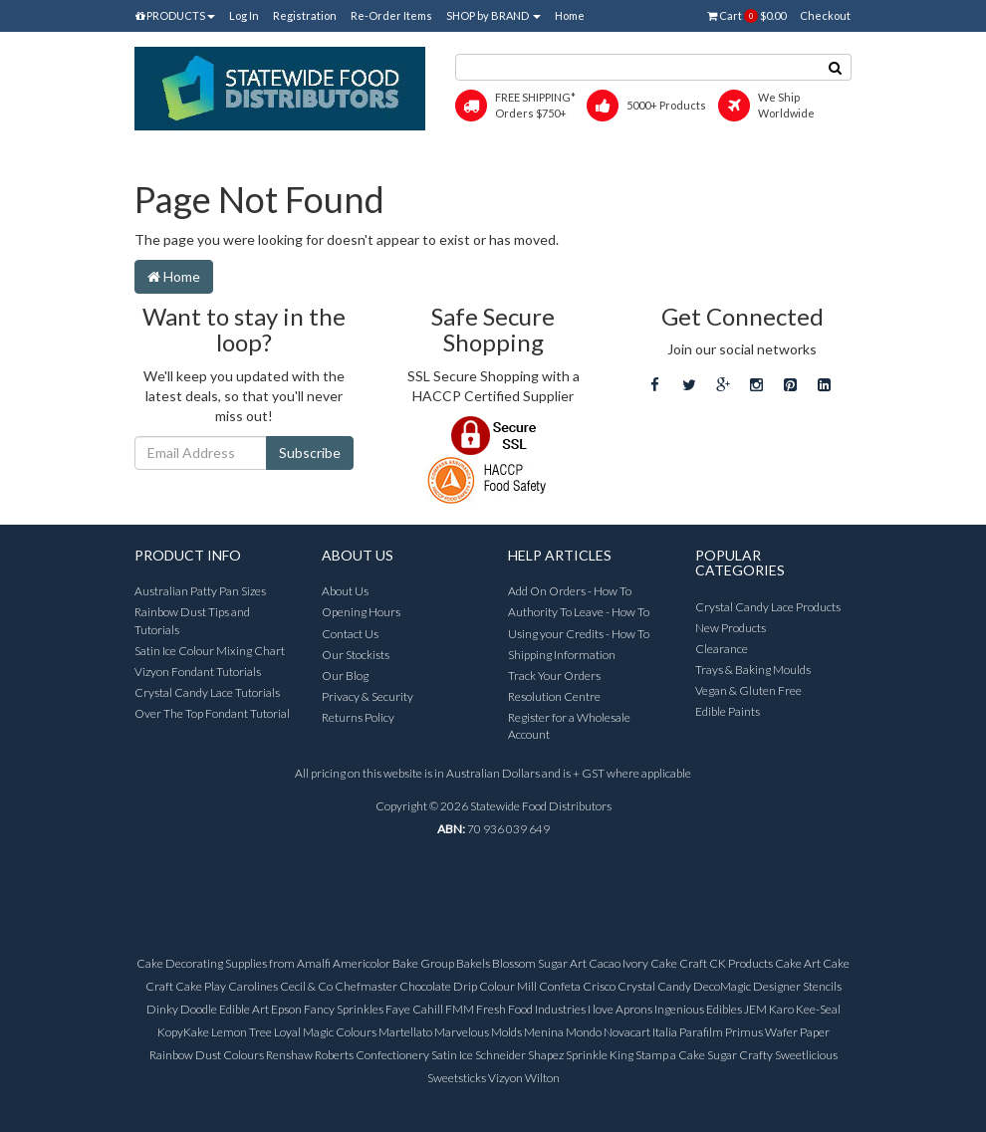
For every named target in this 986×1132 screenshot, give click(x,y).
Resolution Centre (554, 696)
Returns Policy (358, 717)
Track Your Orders (554, 675)
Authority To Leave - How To (578, 611)
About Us (345, 590)
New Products (730, 627)
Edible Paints (727, 711)
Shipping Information (562, 654)
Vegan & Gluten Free (748, 690)
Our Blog (345, 675)
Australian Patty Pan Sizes (200, 590)
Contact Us (350, 633)
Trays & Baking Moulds (753, 669)
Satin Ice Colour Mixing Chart (209, 650)
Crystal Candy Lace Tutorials (207, 692)
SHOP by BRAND (493, 15)
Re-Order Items (391, 15)
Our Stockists (355, 654)
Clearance (721, 648)
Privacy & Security (367, 696)
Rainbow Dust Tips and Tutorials (192, 620)
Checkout (825, 15)
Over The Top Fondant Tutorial (212, 713)
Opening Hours (361, 611)
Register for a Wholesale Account (569, 726)
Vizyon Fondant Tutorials (197, 671)
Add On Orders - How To (569, 590)
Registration (305, 15)
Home (570, 15)
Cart (746, 16)
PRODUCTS (175, 15)
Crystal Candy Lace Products (768, 606)
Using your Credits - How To (578, 633)
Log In (244, 15)
